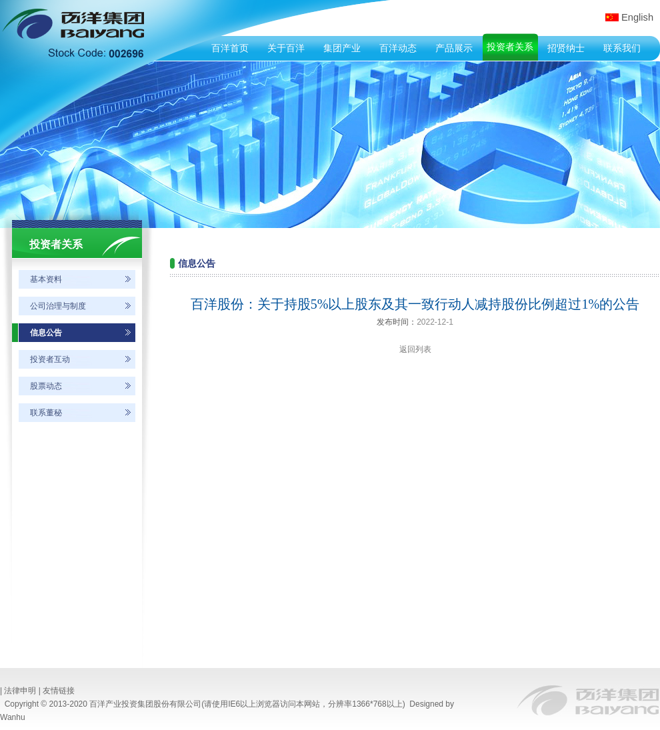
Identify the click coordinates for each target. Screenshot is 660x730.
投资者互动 (50, 359)
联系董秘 (46, 412)
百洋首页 (230, 48)
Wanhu (12, 717)
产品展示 (454, 48)
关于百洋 (286, 48)
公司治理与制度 (58, 306)
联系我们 (622, 48)
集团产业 (342, 48)
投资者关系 (510, 46)
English (637, 17)
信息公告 (46, 332)
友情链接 (59, 690)
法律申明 (20, 690)
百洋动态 (398, 48)
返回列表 (415, 349)
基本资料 (46, 279)
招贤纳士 (566, 48)
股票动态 (46, 386)
